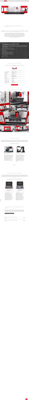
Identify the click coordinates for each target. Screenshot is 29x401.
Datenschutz (0, 200)
